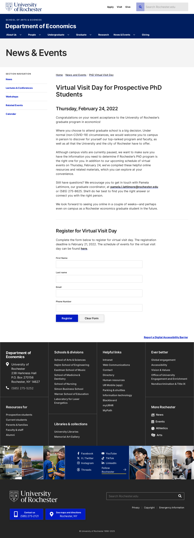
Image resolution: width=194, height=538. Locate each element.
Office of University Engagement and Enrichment (169, 376)
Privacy (136, 507)
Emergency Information (171, 507)
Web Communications (116, 365)
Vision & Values (160, 370)
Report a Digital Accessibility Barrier (166, 337)
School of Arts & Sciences (24, 20)
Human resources (114, 380)
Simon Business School (68, 389)
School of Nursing (65, 383)
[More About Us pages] (20, 34)
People (32, 34)
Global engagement (163, 359)
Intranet (108, 359)
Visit (119, 6)
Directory (108, 375)
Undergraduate (56, 34)
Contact (108, 370)
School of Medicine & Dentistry (67, 376)
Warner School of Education (71, 394)
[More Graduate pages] (91, 34)
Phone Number (64, 301)
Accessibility (159, 365)
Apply (110, 6)
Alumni (10, 435)
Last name (61, 272)
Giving (145, 34)
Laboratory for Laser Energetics (67, 400)
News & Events (122, 34)
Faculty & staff (14, 430)
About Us (11, 34)
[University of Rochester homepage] (24, 7)
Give (128, 6)
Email (59, 287)
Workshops (12, 96)
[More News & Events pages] (134, 34)
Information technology (117, 395)
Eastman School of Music (69, 370)
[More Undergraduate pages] (68, 34)
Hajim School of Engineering (71, 365)
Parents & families (17, 424)
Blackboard (110, 400)
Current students (16, 419)
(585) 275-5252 (22, 388)
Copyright (149, 507)
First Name (62, 258)
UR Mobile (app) (113, 385)
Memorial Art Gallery (67, 436)
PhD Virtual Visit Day (101, 75)
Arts (156, 435)
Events (158, 421)
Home (59, 75)
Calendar (11, 114)
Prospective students (19, 414)
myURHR (108, 405)
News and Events (75, 75)
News (9, 79)
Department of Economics (40, 26)
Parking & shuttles (114, 390)
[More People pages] (40, 34)
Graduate (81, 34)
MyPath (107, 410)
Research (103, 34)
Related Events (14, 105)
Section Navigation (18, 74)
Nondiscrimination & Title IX (168, 383)
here (84, 249)
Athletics (159, 428)
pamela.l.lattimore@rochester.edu (134, 187)
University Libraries (66, 431)
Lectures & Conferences (19, 88)
